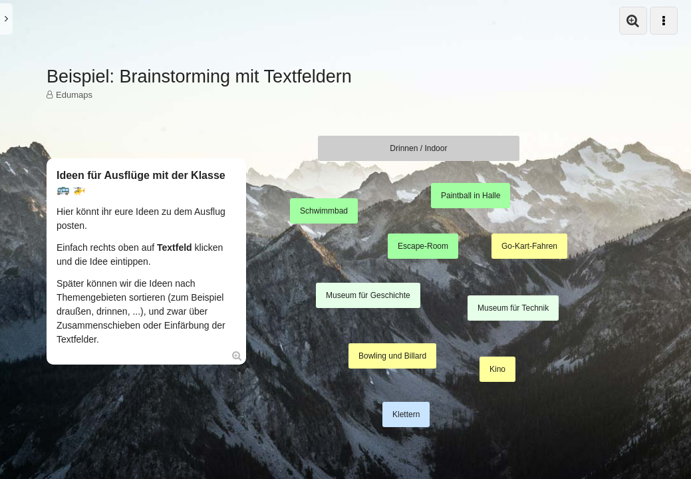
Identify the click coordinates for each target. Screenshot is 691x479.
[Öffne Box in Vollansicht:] (236, 356)
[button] (633, 21)
